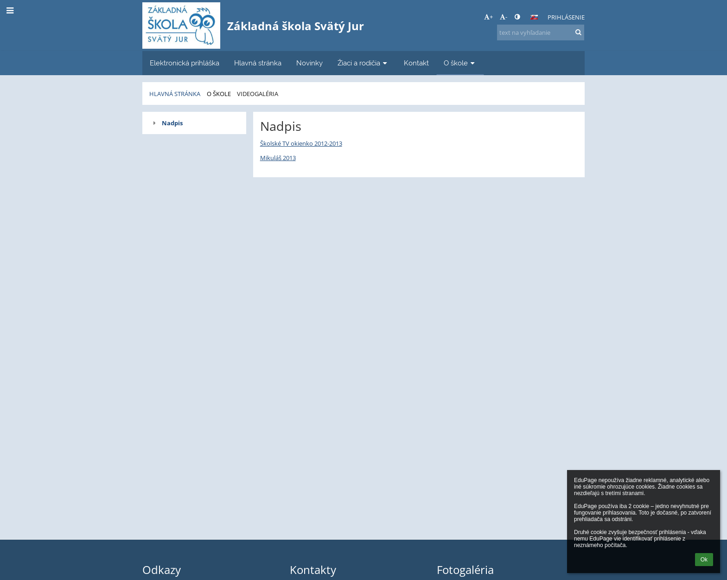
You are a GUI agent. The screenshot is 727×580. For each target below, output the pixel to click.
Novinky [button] (309, 63)
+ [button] (488, 17)
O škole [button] (460, 63)
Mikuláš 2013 (278, 158)
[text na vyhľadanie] (541, 32)
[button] (534, 17)
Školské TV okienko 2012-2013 (301, 143)
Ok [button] (704, 559)
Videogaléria (257, 94)
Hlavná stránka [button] (257, 63)
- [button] (503, 17)
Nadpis (172, 123)
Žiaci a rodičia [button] (363, 63)
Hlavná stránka (174, 94)
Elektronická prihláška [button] (184, 63)
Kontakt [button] (416, 63)
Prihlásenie (566, 17)
